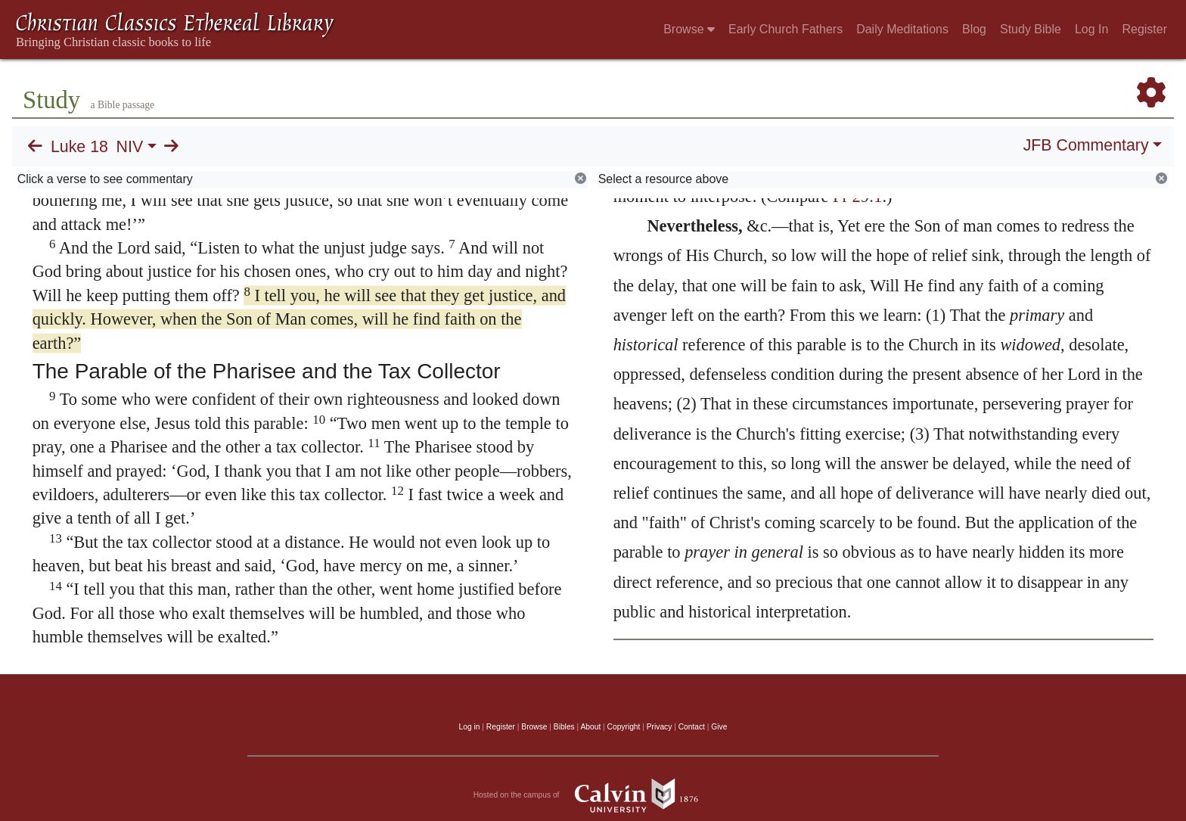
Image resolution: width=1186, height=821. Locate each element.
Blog (974, 29)
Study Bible (1030, 29)
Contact (691, 727)
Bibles (564, 727)
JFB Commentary (1086, 145)
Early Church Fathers (785, 29)
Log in (469, 727)
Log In (1091, 29)
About (590, 727)
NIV (130, 147)
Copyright (624, 727)
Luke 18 (79, 147)
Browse (689, 29)
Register (1144, 29)
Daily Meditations (902, 29)
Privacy (659, 727)
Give (719, 727)
